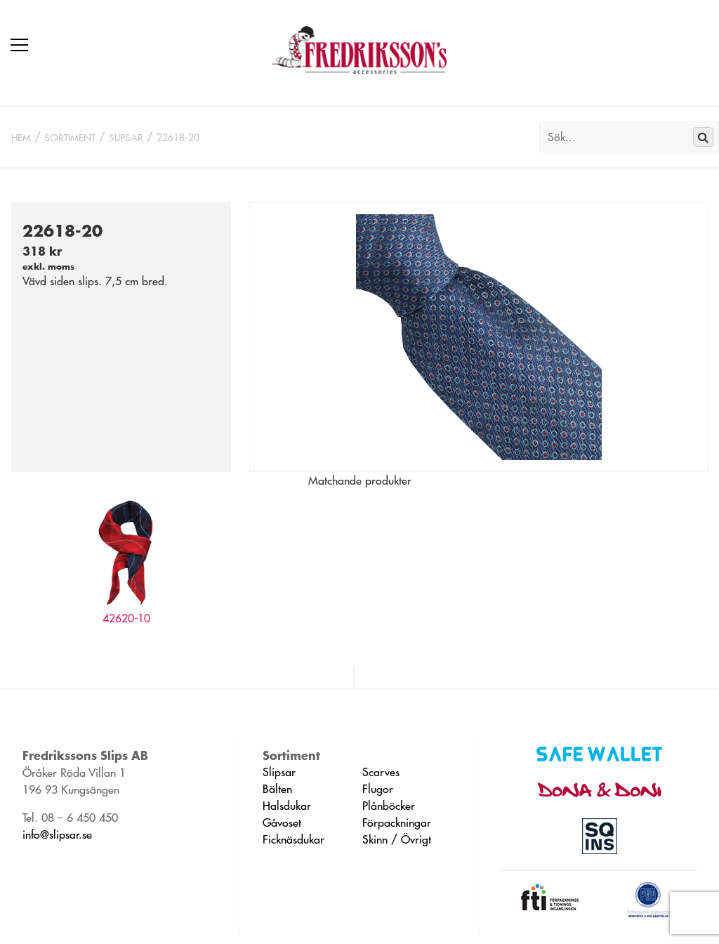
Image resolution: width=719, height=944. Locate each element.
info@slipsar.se (57, 834)
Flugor (377, 789)
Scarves (381, 772)
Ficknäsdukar (293, 839)
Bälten (277, 789)
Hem (21, 137)
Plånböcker (388, 806)
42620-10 (126, 618)
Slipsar (126, 137)
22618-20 (178, 137)
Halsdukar (287, 806)
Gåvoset (282, 822)
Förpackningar (396, 822)
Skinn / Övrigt (396, 839)
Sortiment (69, 137)
